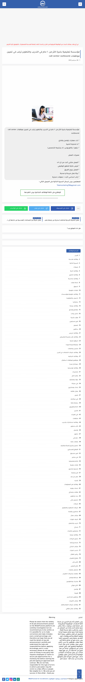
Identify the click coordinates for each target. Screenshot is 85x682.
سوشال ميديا (73, 364)
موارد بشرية (74, 318)
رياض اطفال (74, 554)
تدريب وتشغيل (73, 523)
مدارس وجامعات (73, 349)
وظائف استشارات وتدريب (70, 422)
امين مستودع (74, 321)
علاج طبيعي (74, 566)
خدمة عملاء (74, 283)
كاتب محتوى (74, 426)
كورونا (76, 593)
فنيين (76, 395)
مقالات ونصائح (73, 492)
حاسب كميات (74, 550)
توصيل (76, 430)
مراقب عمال (74, 515)
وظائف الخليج (73, 275)
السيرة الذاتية (74, 263)
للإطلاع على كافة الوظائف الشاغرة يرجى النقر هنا (42, 193)
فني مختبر (75, 457)
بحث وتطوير (74, 496)
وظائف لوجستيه (73, 368)
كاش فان (75, 562)
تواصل (76, 589)
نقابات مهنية (74, 465)
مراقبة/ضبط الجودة (72, 345)
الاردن (76, 255)
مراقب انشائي (74, 547)
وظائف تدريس (73, 333)
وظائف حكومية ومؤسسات (69, 294)
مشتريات (75, 372)
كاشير (76, 411)
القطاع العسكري (73, 449)
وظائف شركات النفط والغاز (69, 605)
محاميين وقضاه (73, 512)
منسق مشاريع (73, 469)
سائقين (75, 329)
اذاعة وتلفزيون (73, 407)
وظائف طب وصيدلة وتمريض (69, 337)
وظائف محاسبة (73, 279)
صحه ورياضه (74, 543)
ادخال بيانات (74, 314)
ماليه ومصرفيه (73, 461)
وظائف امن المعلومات (71, 484)
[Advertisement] (42, 26)
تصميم (76, 325)
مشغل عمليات (73, 570)
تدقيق (76, 434)
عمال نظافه (74, 391)
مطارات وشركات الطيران (70, 574)
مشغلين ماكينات (72, 531)
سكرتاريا (75, 302)
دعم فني (75, 438)
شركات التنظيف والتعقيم (70, 508)
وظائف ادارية (74, 271)
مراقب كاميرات (73, 601)
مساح (76, 527)
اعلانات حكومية (73, 290)
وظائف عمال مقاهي (72, 609)
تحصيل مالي (74, 500)
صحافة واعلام (73, 578)
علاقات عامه (74, 442)
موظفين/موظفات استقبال (69, 360)
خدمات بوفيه (74, 488)
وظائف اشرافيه (73, 356)
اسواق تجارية (74, 341)
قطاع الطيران (74, 558)
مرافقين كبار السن (72, 597)
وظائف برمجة (74, 306)
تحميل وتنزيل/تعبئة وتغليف (69, 446)
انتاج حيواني (74, 585)
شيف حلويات (74, 519)
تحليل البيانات (73, 539)
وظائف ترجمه (74, 535)
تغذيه (76, 481)
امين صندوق (74, 453)
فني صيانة (75, 383)
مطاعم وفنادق (73, 310)
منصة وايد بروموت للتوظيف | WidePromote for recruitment (48, 679)
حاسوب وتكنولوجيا (72, 298)
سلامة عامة (74, 403)
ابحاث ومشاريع (73, 387)
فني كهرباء (74, 415)
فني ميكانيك (74, 399)
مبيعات (75, 267)
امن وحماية (74, 473)
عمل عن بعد (74, 477)
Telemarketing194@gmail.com (69, 185)
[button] (63, 208)
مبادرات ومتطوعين (72, 581)
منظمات (75, 418)
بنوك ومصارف (73, 380)
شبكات (76, 504)
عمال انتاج (75, 376)
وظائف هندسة (73, 259)
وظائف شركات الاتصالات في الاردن (67, 352)
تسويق (76, 286)
